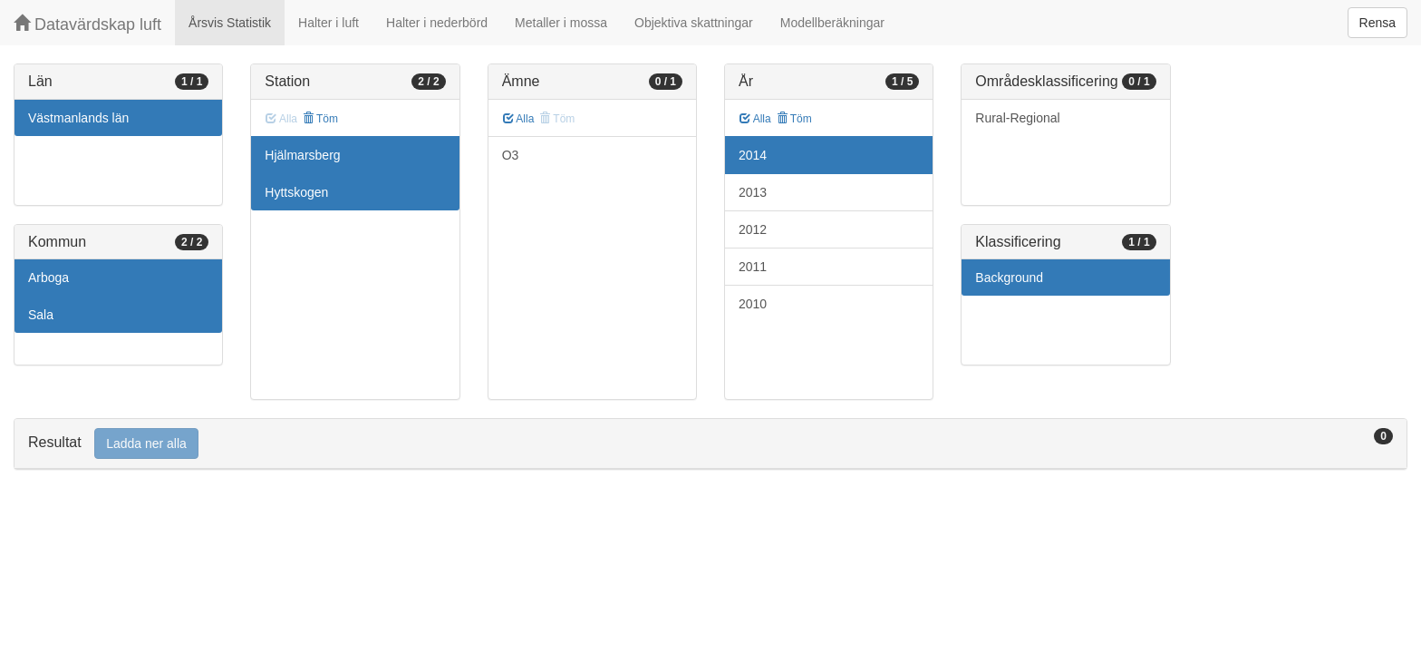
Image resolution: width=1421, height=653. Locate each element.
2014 (753, 155)
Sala (40, 314)
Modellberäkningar (832, 22)
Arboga (48, 277)
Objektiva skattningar (693, 22)
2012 (753, 229)
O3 (510, 155)
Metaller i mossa (561, 22)
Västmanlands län (78, 118)
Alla (519, 118)
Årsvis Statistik (229, 22)
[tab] (710, 444)
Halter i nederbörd (437, 22)
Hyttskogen (296, 192)
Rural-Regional (1017, 118)
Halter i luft (328, 22)
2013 (753, 192)
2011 (753, 266)
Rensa (1377, 22)
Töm (320, 118)
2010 (753, 304)
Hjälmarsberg (302, 155)
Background (1009, 277)
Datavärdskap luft (87, 24)
